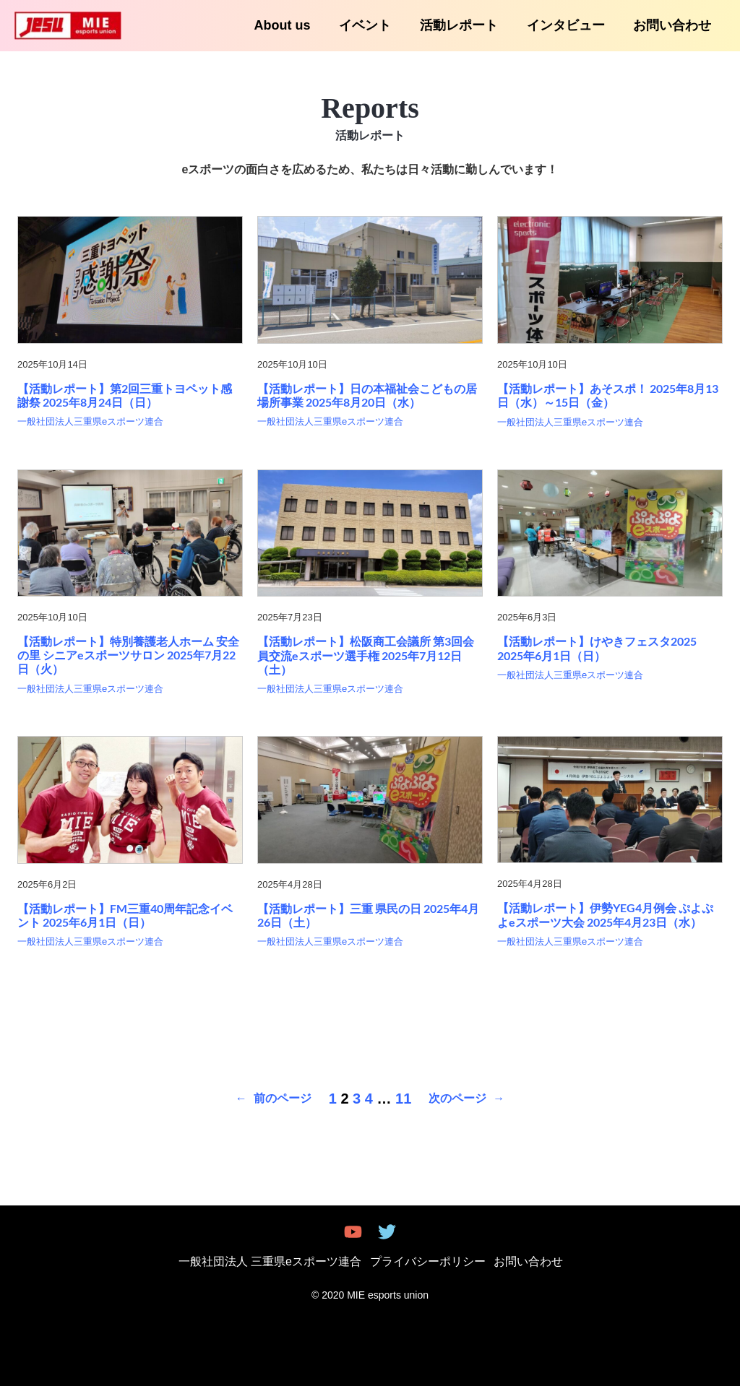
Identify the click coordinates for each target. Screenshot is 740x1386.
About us (294, 25)
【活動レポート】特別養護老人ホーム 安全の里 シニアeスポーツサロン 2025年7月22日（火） (128, 654)
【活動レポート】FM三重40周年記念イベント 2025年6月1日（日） (125, 915)
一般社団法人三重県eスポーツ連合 (90, 421)
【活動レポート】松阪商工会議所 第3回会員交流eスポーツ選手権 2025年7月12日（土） (365, 654)
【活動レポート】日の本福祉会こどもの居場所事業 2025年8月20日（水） (367, 395)
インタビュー (569, 25)
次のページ (466, 1098)
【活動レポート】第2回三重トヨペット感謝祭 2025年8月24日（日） (124, 395)
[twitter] (388, 1232)
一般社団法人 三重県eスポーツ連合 (277, 1261)
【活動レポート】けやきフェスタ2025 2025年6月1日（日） (597, 648)
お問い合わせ (673, 25)
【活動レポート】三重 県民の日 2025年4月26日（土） (368, 915)
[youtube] (352, 1232)
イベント (374, 25)
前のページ (273, 1098)
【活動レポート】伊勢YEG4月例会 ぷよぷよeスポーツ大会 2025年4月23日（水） (605, 914)
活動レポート (465, 25)
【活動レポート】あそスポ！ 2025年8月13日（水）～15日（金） (607, 395)
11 (403, 1098)
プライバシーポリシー (428, 1261)
